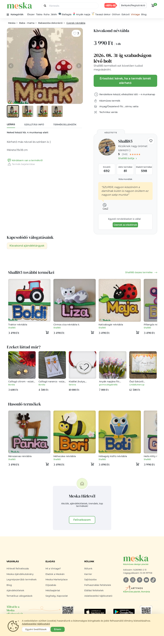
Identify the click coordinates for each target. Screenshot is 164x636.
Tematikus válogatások (19, 595)
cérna (128, 106)
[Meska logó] (140, 560)
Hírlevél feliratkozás (17, 568)
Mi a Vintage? (53, 568)
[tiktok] (153, 580)
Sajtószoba (90, 579)
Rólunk (88, 568)
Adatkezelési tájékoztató (98, 595)
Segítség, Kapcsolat (56, 595)
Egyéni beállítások (36, 629)
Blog (144, 14)
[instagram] (132, 580)
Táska (39, 14)
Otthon (116, 14)
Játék (54, 14)
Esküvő (126, 14)
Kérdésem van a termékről (25, 160)
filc (122, 106)
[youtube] (146, 580)
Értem (57, 629)
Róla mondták (125, 179)
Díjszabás (50, 585)
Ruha (46, 14)
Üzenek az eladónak (125, 224)
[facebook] (126, 580)
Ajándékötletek (15, 590)
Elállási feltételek (94, 590)
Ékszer (31, 14)
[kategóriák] (16, 14)
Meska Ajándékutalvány (20, 574)
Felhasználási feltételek (97, 585)
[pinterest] (139, 580)
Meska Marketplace (56, 579)
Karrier (88, 574)
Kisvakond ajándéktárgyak (27, 245)
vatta (135, 106)
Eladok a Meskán (55, 574)
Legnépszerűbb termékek (21, 579)
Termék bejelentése (21, 164)
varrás (114, 112)
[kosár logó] (153, 5)
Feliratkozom (82, 519)
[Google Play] (95, 612)
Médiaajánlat (52, 590)
